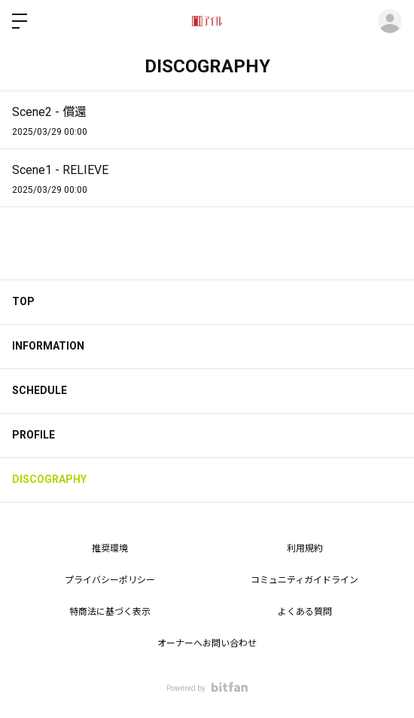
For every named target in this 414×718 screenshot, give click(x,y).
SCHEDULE (39, 390)
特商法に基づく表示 (110, 611)
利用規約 (305, 548)
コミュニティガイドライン (304, 580)
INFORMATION (48, 346)
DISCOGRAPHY (49, 479)
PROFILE (33, 435)
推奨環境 (110, 548)
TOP (23, 301)
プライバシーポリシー (110, 580)
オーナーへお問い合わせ (207, 643)
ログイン (390, 21)
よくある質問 (305, 611)
